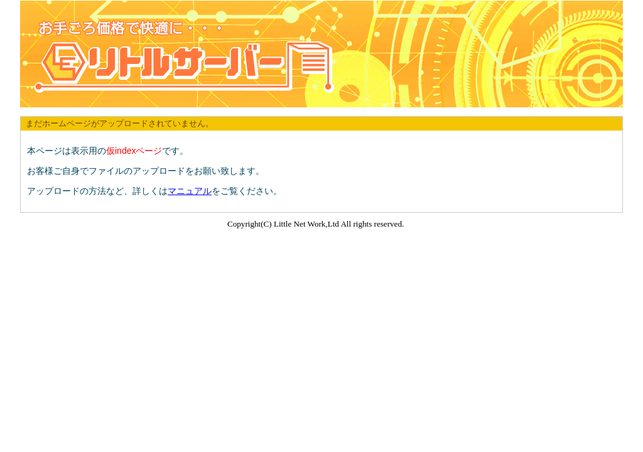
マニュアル (190, 191)
